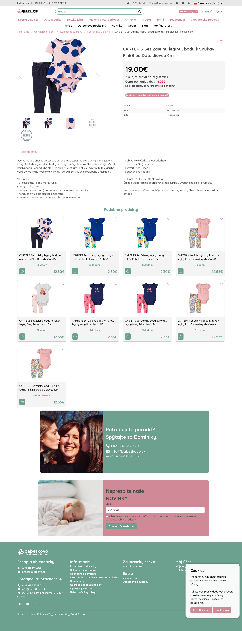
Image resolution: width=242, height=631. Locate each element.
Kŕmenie (130, 19)
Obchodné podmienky (83, 573)
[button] (21, 76)
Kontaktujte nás (132, 566)
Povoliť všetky (201, 610)
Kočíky (48, 614)
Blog (145, 25)
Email (109, 503)
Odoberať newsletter (121, 526)
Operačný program (81, 588)
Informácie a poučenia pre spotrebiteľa (94, 577)
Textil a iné (23, 31)
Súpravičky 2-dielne (98, 31)
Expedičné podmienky (83, 566)
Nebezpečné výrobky (83, 592)
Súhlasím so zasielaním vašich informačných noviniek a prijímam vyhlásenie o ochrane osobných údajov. (151, 518)
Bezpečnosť (177, 19)
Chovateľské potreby (205, 19)
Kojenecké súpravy (71, 31)
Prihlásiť (207, 11)
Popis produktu (28, 151)
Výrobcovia (130, 578)
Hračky (146, 19)
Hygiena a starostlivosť (103, 19)
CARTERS (170, 105)
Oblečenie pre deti (44, 31)
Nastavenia (222, 610)
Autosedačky (52, 19)
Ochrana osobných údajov (86, 584)
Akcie (68, 25)
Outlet (132, 25)
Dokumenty (77, 581)
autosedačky (61, 614)
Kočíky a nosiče (28, 19)
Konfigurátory (162, 25)
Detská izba (75, 19)
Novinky (117, 25)
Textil (160, 19)
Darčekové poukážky (92, 25)
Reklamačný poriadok (83, 570)
